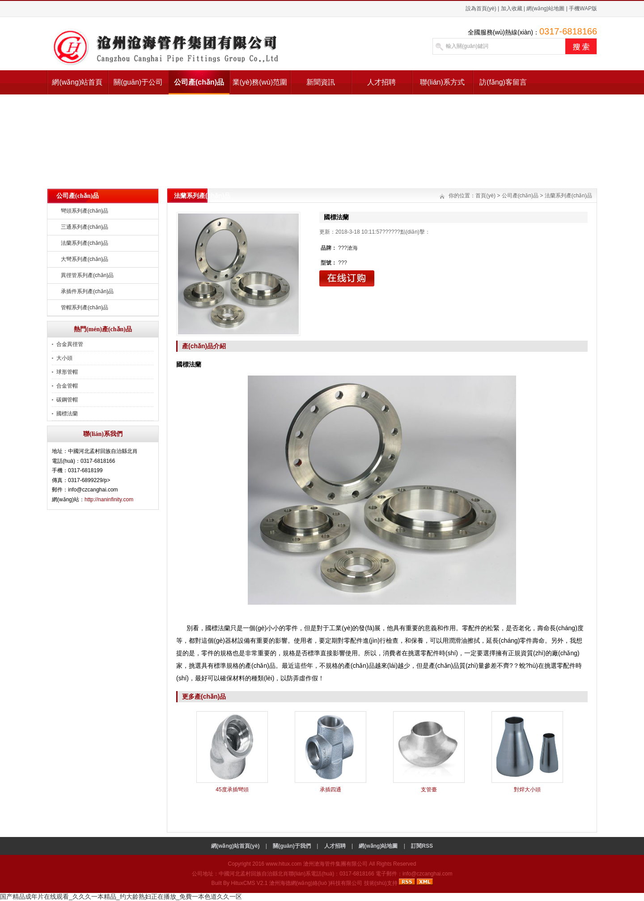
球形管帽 (67, 372)
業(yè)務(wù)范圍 (260, 82)
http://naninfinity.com (109, 499)
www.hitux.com (283, 864)
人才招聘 (381, 82)
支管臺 (429, 789)
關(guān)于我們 (292, 846)
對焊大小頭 (527, 789)
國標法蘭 (67, 413)
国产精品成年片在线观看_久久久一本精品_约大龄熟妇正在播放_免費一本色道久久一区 (121, 896)
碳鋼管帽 (67, 400)
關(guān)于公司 (138, 82)
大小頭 (64, 358)
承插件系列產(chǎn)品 (87, 291)
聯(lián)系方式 (442, 82)
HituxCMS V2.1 (249, 883)
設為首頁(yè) (481, 8)
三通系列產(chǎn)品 (84, 227)
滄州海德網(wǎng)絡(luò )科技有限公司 (315, 883)
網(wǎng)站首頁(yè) (77, 86)
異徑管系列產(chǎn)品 (87, 275)
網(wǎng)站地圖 (545, 8)
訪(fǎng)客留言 (503, 82)
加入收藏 (511, 8)
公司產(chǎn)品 (199, 82)
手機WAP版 (583, 8)
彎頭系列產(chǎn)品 (84, 211)
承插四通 (330, 789)
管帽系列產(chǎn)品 (84, 307)
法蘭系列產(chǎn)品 (84, 243)
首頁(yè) (485, 195)
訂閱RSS (422, 846)
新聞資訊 (320, 82)
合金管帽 (67, 386)
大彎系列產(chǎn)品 (84, 259)
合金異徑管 (69, 344)
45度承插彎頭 (232, 789)
